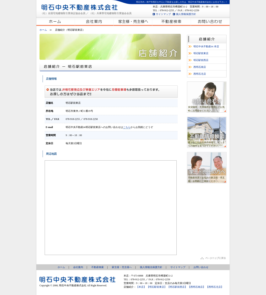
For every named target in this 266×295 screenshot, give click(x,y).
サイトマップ (163, 14)
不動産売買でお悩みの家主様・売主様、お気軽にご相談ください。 (206, 179)
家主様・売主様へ (122, 267)
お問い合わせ (200, 267)
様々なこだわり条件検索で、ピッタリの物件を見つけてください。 (206, 144)
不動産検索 (97, 267)
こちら (127, 127)
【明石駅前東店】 (157, 286)
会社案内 (78, 267)
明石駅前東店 (200, 53)
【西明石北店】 (214, 286)
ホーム (43, 29)
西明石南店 (199, 67)
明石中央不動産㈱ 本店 (206, 46)
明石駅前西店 (200, 60)
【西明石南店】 (196, 286)
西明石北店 (199, 73)
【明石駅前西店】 (177, 286)
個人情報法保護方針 (151, 267)
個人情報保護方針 (186, 14)
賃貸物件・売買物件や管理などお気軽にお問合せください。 (206, 109)
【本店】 (141, 286)
